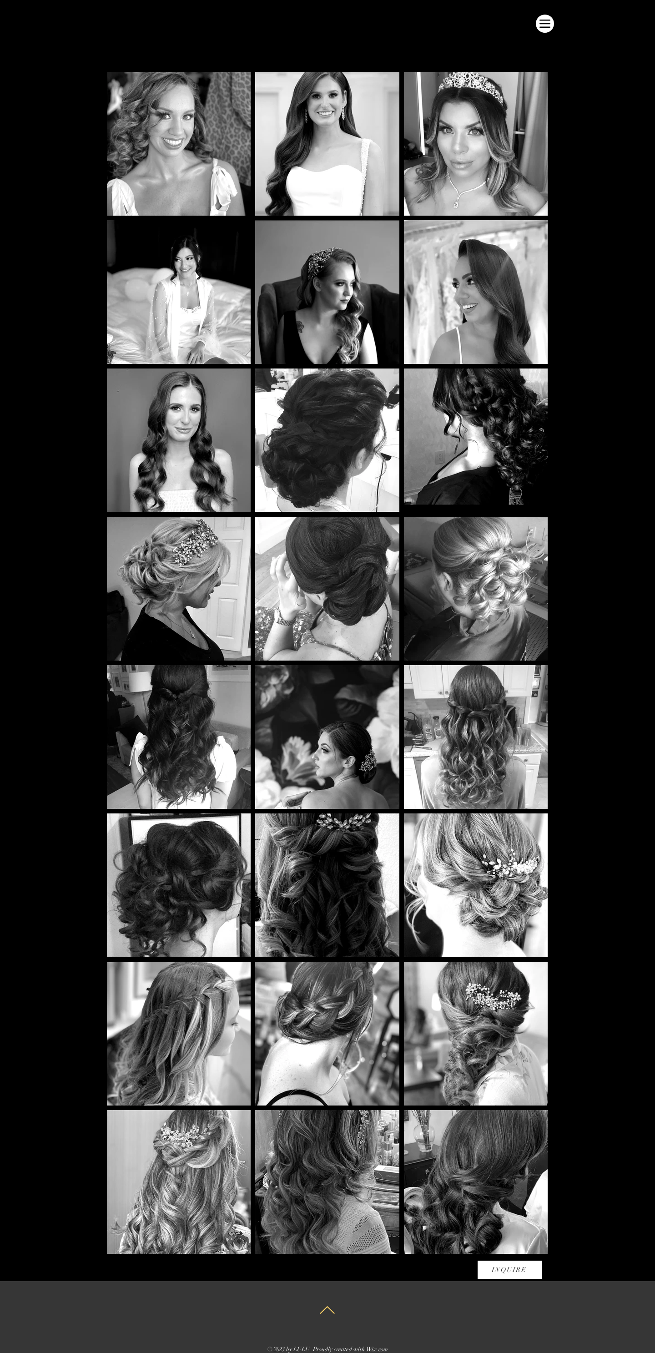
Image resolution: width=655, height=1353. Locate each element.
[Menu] (545, 24)
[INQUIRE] (510, 1270)
